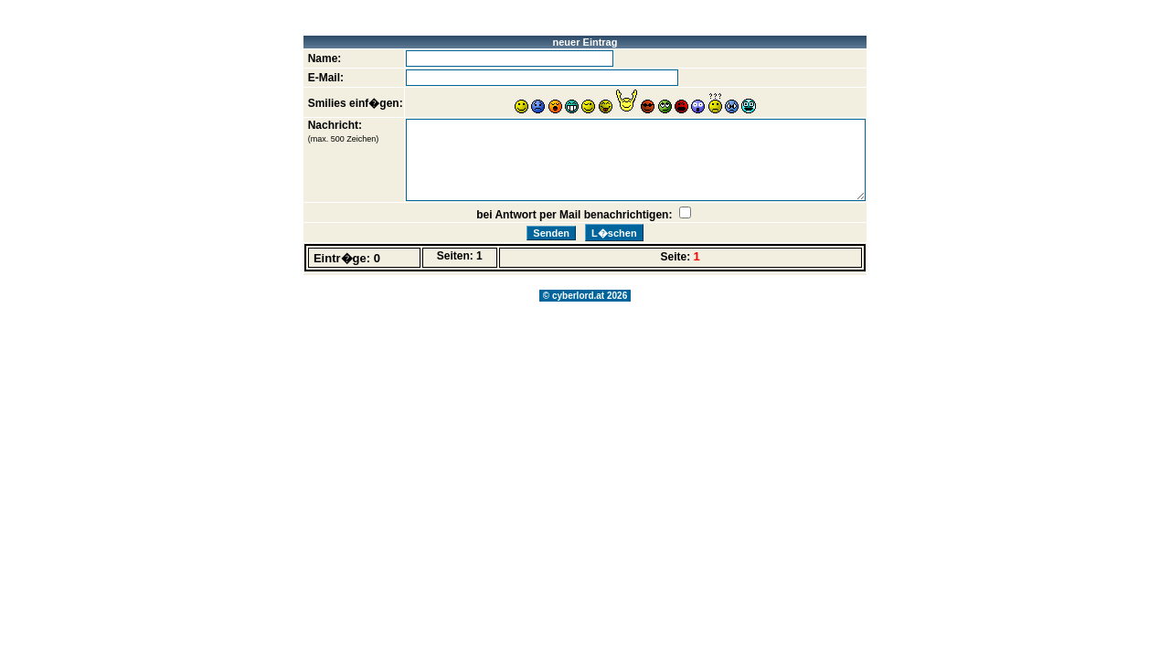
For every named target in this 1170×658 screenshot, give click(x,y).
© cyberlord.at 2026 (585, 296)
